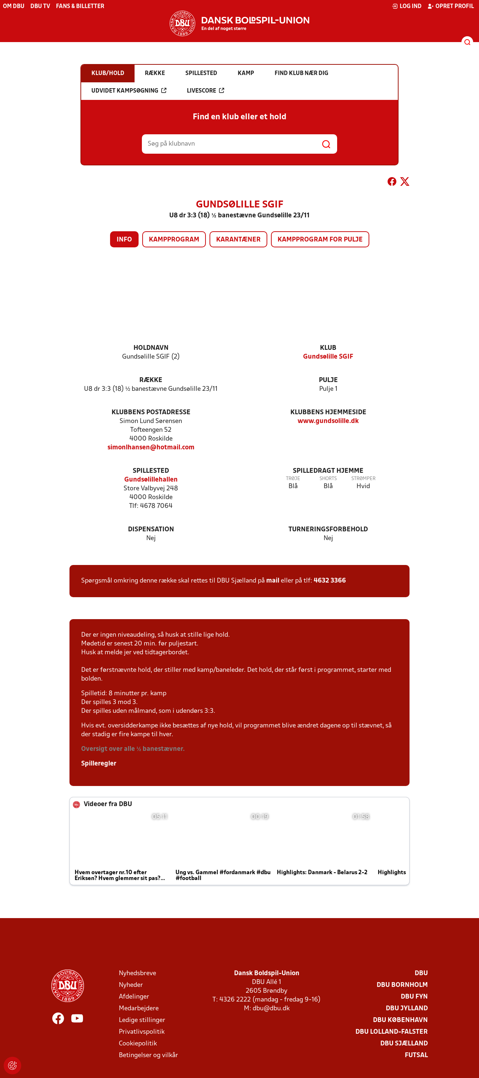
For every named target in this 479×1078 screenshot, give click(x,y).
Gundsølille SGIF (328, 357)
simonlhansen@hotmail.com (151, 448)
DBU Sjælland (404, 1044)
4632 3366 (330, 581)
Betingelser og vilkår (148, 1055)
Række (150, 380)
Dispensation (151, 530)
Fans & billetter (80, 6)
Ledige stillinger (142, 1020)
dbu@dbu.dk (271, 1009)
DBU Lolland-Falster (391, 1032)
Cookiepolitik (138, 1044)
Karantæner (238, 240)
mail (272, 581)
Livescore (205, 91)
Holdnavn (151, 348)
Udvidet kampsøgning (128, 91)
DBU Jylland (407, 1009)
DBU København (400, 1020)
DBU (421, 973)
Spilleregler (98, 764)
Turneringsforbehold (328, 530)
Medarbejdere (139, 1009)
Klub (328, 348)
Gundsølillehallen (151, 480)
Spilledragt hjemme (328, 471)
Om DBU (13, 6)
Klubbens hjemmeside (328, 412)
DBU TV (40, 6)
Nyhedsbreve (137, 973)
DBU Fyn (414, 997)
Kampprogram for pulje (320, 240)
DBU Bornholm (402, 985)
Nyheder (131, 985)
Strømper (363, 478)
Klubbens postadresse (151, 412)
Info (124, 240)
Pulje (328, 380)
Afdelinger (134, 997)
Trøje (293, 478)
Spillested (151, 471)
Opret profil (450, 6)
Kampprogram (174, 240)
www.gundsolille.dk (328, 421)
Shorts (328, 478)
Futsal (416, 1055)
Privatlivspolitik (142, 1032)
